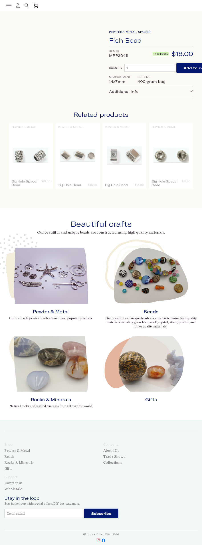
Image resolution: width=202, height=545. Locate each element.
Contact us (13, 483)
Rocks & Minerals (51, 399)
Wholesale (13, 489)
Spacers (145, 32)
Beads (151, 311)
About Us (111, 450)
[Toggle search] (26, 5)
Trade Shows (114, 456)
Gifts (151, 399)
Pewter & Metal (122, 32)
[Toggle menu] (8, 5)
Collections (112, 462)
